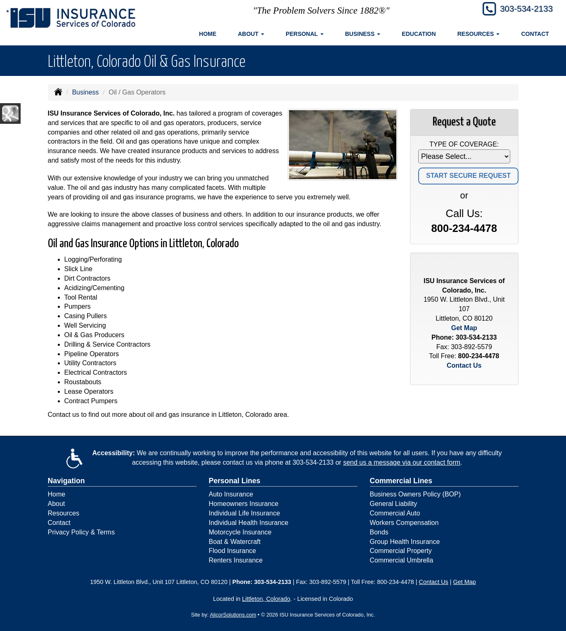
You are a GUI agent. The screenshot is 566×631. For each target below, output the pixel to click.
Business (85, 92)
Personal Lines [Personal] (235, 481)
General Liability (393, 503)
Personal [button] (304, 34)
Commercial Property (401, 550)
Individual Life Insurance (244, 513)
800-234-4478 (464, 228)
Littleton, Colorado (266, 599)
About (56, 503)
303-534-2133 (523, 9)
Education (419, 34)
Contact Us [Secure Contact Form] (464, 365)
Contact (535, 34)
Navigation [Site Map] (66, 481)
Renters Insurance (236, 560)
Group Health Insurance (405, 541)
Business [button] (362, 34)
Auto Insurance (231, 494)
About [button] (251, 34)
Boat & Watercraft (235, 541)
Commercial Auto (395, 513)
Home (207, 34)
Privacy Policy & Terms (81, 532)
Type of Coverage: (464, 144)
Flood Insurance (232, 550)
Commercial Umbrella (401, 560)
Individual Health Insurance (249, 522)
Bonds (379, 532)
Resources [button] (478, 34)
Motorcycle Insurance (240, 532)
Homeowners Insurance (244, 503)
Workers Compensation (404, 522)
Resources (63, 513)
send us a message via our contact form (401, 462)
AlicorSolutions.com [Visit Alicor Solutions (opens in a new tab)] (233, 615)
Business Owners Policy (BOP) (415, 494)
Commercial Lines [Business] (401, 481)
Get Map (464, 327)
